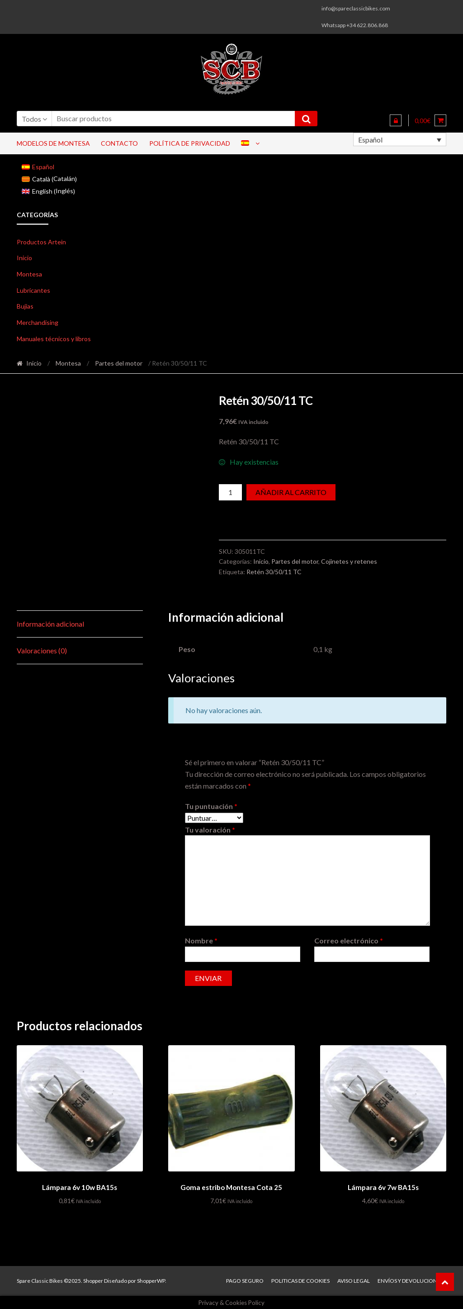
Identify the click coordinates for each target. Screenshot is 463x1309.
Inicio (24, 258)
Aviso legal (353, 1279)
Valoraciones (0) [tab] (42, 650)
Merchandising (37, 322)
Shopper (93, 1279)
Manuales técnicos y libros (54, 339)
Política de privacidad (189, 143)
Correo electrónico (348, 940)
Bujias (25, 306)
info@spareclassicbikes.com (355, 8)
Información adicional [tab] (50, 623)
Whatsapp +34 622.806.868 (354, 25)
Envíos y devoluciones (410, 1279)
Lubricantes (33, 290)
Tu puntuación (211, 806)
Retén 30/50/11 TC (274, 572)
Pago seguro (245, 1279)
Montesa (29, 274)
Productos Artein (41, 242)
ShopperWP (151, 1279)
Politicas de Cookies (300, 1279)
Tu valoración (210, 829)
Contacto (119, 143)
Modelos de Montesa (53, 143)
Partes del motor (118, 363)
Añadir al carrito (290, 492)
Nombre (201, 940)
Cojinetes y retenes (349, 561)
